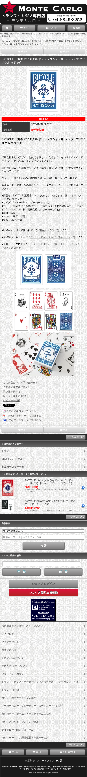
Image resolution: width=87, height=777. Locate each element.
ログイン (51, 27)
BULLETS (60, 244)
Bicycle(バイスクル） (33, 41)
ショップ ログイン (43, 583)
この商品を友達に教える (16, 387)
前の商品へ (22, 52)
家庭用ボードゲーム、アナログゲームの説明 (26, 713)
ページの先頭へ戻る (75, 437)
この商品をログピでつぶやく (22, 411)
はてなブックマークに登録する (23, 420)
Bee (42, 230)
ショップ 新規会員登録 (43, 592)
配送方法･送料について (15, 665)
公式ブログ (8, 634)
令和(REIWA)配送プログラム (18, 729)
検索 (76, 27)
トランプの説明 (10, 690)
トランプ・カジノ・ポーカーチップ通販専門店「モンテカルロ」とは (40, 681)
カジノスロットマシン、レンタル (20, 721)
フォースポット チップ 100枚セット (50, 237)
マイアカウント (10, 642)
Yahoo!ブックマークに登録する (23, 415)
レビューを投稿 (11, 400)
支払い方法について (13, 658)
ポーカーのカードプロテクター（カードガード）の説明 (32, 705)
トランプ (15, 41)
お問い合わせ (9, 650)
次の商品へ (64, 52)
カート (24, 27)
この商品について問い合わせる (20, 382)
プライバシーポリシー (14, 674)
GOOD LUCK (40, 244)
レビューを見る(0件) (14, 396)
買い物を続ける (11, 391)
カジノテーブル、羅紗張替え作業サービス (25, 737)
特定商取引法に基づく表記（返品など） (24, 626)
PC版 (59, 760)
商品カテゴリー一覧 (13, 466)
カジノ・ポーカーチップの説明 (19, 697)
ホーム (5, 41)
